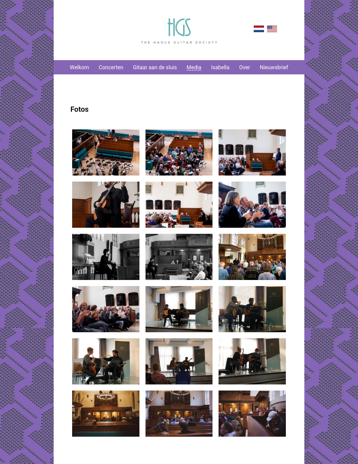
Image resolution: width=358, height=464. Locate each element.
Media (194, 67)
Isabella (220, 67)
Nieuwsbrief (274, 67)
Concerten (111, 67)
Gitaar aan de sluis (155, 67)
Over (244, 67)
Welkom (79, 67)
